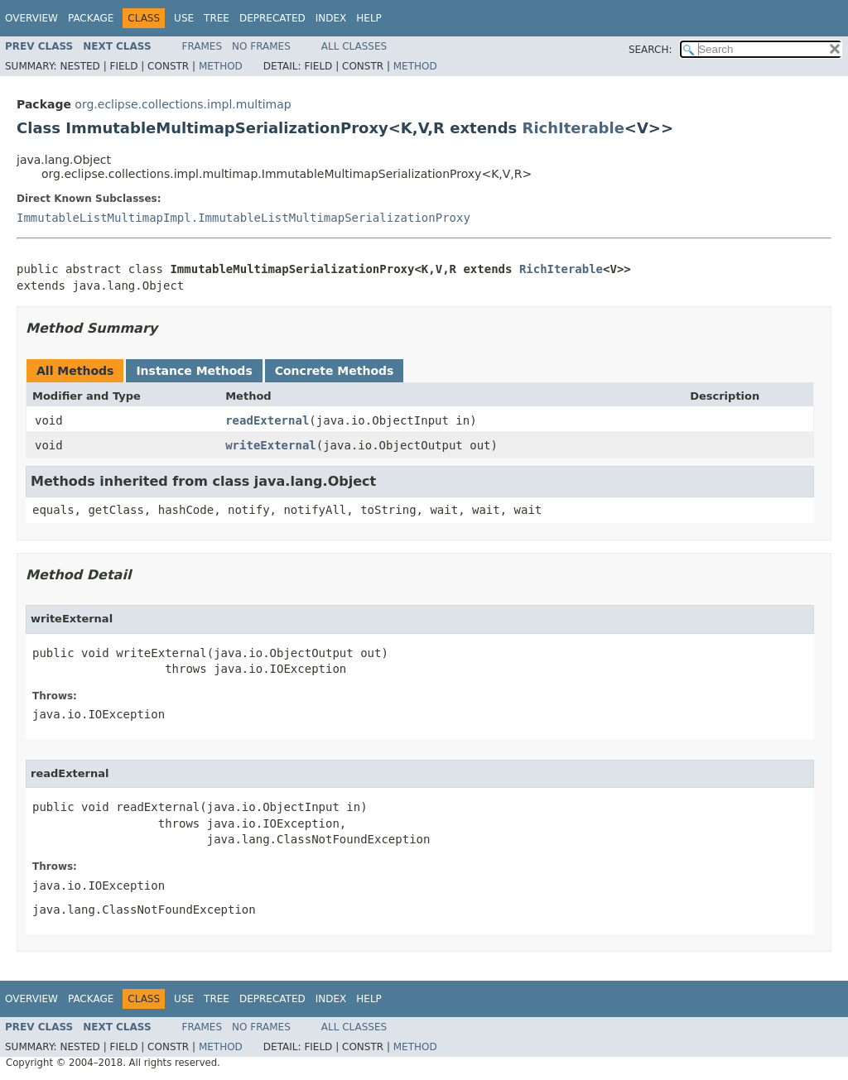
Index (331, 18)
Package (90, 18)
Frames (202, 46)
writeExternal (270, 445)
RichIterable (573, 128)
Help (369, 18)
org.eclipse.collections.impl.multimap (183, 104)
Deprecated (272, 18)
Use (184, 18)
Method (221, 66)
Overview (31, 18)
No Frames (261, 46)
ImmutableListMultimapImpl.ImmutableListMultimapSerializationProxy (243, 217)
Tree (216, 18)
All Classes (354, 46)
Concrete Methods (334, 370)
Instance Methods (194, 370)
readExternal (267, 420)
